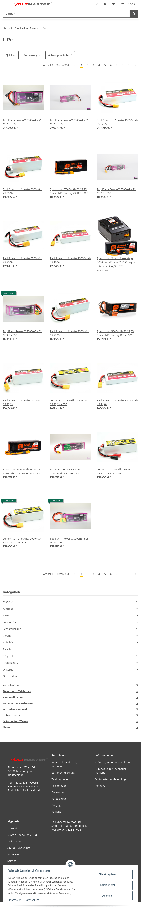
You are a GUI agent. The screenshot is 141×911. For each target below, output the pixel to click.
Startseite (13, 828)
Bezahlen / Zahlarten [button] (17, 691)
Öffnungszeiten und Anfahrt (112, 762)
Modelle (8, 602)
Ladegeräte (10, 622)
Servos (7, 635)
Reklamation (59, 785)
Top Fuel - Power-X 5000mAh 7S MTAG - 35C (116, 191)
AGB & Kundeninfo (18, 848)
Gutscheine (10, 676)
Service (11, 861)
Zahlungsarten (60, 779)
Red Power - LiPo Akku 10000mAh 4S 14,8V (117, 402)
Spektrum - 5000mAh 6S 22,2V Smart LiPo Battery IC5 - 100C (115, 333)
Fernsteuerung (12, 629)
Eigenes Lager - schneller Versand (110, 770)
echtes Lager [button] (11, 715)
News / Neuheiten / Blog (22, 835)
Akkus (6, 615)
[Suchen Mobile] (66, 14)
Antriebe (8, 608)
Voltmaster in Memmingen (111, 779)
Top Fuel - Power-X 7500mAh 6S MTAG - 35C (69, 122)
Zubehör (8, 642)
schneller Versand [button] (15, 709)
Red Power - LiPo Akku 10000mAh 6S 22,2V (117, 122)
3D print (8, 656)
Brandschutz (11, 663)
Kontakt (100, 785)
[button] (105, 4)
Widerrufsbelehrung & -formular (66, 764)
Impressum (15, 900)
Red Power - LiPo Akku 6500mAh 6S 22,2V (22, 402)
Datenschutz (32, 900)
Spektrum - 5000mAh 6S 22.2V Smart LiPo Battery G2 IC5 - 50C (22, 471)
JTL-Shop (122, 906)
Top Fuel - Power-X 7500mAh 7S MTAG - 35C (22, 122)
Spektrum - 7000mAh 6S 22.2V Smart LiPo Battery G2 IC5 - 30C (69, 191)
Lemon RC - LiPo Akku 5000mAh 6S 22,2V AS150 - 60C (116, 471)
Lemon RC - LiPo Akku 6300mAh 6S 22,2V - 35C (69, 402)
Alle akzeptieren (107, 874)
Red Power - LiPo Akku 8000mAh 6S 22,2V (69, 333)
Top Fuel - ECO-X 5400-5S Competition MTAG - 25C (65, 471)
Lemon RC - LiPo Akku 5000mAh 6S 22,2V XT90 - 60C (22, 540)
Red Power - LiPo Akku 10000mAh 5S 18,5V (70, 260)
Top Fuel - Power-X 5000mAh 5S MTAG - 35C (69, 540)
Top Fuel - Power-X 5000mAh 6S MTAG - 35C (22, 333)
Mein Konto (14, 841)
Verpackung (58, 798)
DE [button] (92, 4)
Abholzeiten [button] (11, 685)
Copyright (57, 805)
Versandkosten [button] (13, 697)
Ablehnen (107, 895)
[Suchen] (134, 14)
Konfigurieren (107, 885)
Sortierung (30, 55)
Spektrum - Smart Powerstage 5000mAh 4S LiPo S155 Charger (116, 260)
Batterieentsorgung (63, 772)
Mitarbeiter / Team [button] (15, 721)
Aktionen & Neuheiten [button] (18, 703)
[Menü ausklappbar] (5, 2)
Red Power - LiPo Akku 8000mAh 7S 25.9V (22, 191)
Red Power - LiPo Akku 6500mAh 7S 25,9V (22, 260)
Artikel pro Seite (58, 55)
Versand (56, 811)
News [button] (6, 727)
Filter (11, 55)
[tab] (70, 685)
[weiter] (134, 65)
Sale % (7, 649)
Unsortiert (9, 669)
